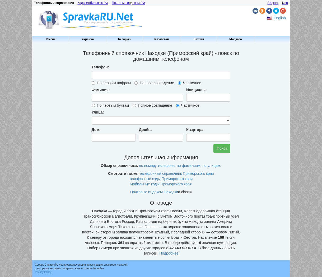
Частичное (189, 83)
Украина (87, 39)
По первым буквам (110, 105)
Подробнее (169, 253)
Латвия (198, 39)
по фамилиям (188, 165)
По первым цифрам (111, 83)
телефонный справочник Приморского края (176, 173)
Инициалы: (196, 90)
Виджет (272, 3)
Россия (50, 39)
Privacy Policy (43, 272)
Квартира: (195, 130)
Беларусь (124, 39)
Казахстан (161, 39)
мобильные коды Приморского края (161, 184)
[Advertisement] (54, 124)
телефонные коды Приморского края (161, 179)
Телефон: (100, 67)
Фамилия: (101, 90)
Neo (285, 3)
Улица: (98, 112)
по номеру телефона (157, 165)
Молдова (235, 39)
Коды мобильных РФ (92, 3)
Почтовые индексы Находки (154, 192)
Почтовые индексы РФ (128, 3)
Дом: (96, 130)
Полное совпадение (154, 83)
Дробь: (145, 130)
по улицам (211, 165)
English (280, 18)
